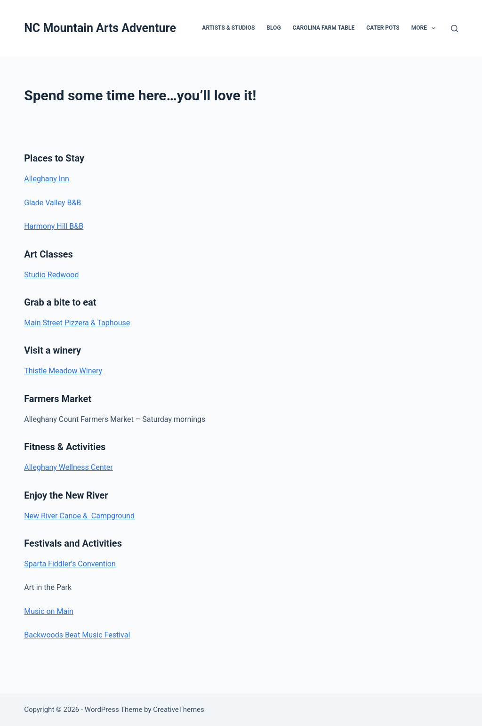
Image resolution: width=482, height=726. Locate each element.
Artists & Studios (228, 27)
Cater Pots (382, 27)
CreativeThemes (178, 709)
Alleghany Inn (46, 178)
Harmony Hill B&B (53, 226)
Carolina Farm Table (324, 27)
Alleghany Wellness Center (68, 467)
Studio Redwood (51, 274)
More (425, 28)
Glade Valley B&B (52, 202)
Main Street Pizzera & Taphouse (77, 322)
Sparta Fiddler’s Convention (70, 563)
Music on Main (48, 611)
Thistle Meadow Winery (63, 370)
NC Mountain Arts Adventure (100, 28)
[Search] (454, 28)
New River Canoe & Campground (79, 515)
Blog (273, 27)
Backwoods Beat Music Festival (77, 634)
